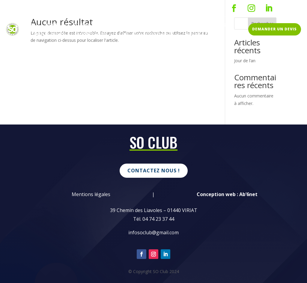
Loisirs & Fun (92, 34)
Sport (53, 25)
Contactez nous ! (153, 170)
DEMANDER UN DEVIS (274, 29)
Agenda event (202, 34)
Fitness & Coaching (96, 25)
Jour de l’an (244, 60)
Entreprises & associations (194, 25)
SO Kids (140, 25)
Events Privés (49, 34)
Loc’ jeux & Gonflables (147, 34)
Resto (27, 25)
